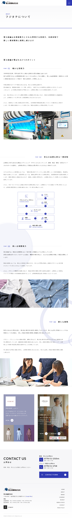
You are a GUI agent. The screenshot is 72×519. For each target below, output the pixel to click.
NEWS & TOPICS (61, 502)
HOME (63, 489)
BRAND (63, 494)
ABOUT (63, 492)
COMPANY (62, 497)
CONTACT (62, 505)
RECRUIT (62, 499)
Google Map (29, 496)
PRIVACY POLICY (61, 507)
